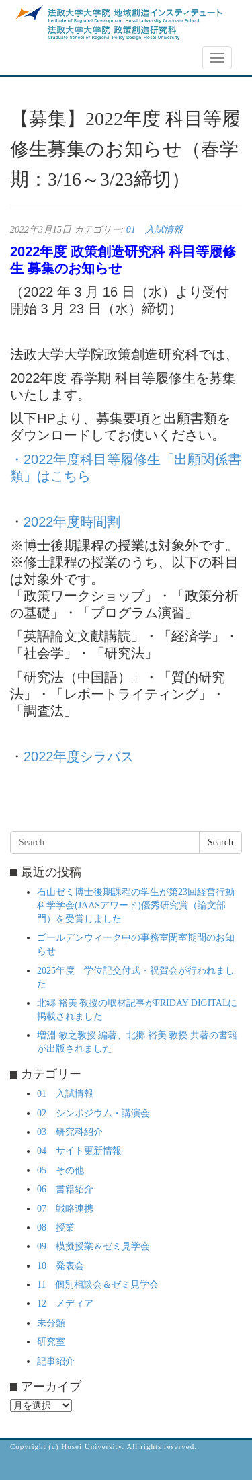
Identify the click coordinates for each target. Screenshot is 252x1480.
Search (220, 842)
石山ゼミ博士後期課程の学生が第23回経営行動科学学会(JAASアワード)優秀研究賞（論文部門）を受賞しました (136, 905)
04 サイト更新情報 (79, 1151)
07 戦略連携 (65, 1209)
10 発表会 (60, 1266)
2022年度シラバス (79, 756)
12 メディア (65, 1303)
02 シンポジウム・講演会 (93, 1113)
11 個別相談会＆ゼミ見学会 (98, 1285)
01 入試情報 (154, 230)
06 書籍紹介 (65, 1189)
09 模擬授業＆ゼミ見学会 (93, 1246)
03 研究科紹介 (70, 1132)
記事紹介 (56, 1361)
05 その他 (60, 1170)
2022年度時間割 (72, 521)
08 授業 (56, 1227)
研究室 (51, 1342)
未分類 (51, 1323)
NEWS (31, 58)
